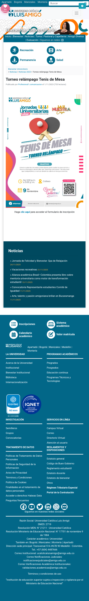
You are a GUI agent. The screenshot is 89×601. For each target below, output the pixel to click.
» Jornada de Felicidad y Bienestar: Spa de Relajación (38, 262)
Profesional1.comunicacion (30, 84)
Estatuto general (55, 458)
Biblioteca (11, 377)
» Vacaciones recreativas (29, 269)
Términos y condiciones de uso (44, 573)
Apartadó (7, 2)
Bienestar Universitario (18, 69)
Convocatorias (13, 437)
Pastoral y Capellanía (55, 36)
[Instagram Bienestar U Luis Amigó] (62, 40)
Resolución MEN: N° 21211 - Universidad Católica (44, 527)
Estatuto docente (56, 473)
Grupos (10, 433)
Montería (42, 2)
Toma (39, 36)
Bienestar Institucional (18, 372)
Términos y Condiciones (19, 477)
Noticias (29, 36)
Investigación (15, 419)
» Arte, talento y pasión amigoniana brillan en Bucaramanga (42, 298)
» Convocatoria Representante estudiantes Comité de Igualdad (38, 289)
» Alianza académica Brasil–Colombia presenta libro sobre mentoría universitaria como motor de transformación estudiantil (41, 278)
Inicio (8, 36)
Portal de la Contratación (60, 492)
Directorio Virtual (56, 437)
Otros (50, 482)
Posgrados (52, 367)
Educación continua (57, 372)
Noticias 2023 (25, 72)
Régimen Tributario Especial (62, 487)
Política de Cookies (16, 482)
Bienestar (18, 36)
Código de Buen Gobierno (60, 463)
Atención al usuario (57, 442)
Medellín (66, 347)
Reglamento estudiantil (59, 468)
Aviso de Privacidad (16, 472)
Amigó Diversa (76, 36)
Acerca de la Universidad (19, 363)
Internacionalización (16, 382)
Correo (50, 433)
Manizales (29, 2)
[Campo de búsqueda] (66, 3)
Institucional (12, 367)
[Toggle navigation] (76, 13)
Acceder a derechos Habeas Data (24, 495)
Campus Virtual (55, 428)
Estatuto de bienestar (58, 478)
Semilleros (11, 428)
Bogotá (18, 2)
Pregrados (52, 363)
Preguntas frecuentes (17, 500)
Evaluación (32, 40)
